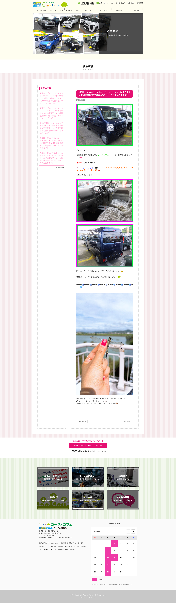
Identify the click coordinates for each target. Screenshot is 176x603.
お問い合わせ (104, 3)
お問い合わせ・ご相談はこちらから (88, 445)
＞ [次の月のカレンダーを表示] (133, 531)
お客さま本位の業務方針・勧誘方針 (64, 549)
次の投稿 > (127, 421)
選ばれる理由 (41, 10)
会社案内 (131, 3)
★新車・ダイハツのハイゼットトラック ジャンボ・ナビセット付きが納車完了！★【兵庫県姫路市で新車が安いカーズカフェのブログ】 (51, 98)
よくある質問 (135, 10)
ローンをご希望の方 (118, 3)
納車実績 (119, 10)
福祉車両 (88, 10)
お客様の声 (103, 10)
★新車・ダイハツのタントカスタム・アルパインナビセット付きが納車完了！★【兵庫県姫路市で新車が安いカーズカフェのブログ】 (51, 113)
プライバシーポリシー (45, 549)
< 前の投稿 (82, 421)
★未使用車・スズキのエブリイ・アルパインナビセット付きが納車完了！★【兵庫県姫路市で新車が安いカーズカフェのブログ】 (51, 128)
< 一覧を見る (60, 167)
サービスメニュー (72, 10)
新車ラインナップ (56, 10)
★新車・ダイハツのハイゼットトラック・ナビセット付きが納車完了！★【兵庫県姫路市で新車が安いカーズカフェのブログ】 (51, 143)
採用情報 (139, 3)
